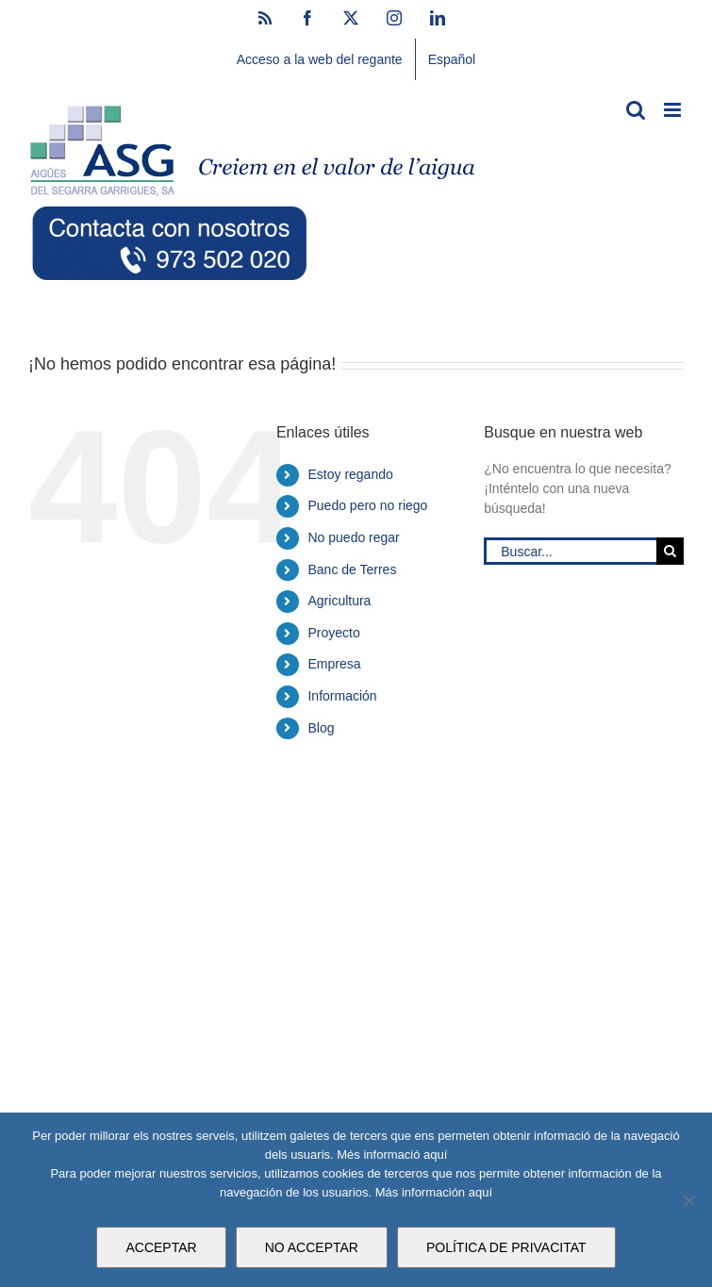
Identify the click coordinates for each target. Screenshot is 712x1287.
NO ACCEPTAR (311, 1247)
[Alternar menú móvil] (674, 110)
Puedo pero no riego (367, 505)
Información (341, 695)
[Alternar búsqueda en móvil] (635, 110)
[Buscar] (670, 551)
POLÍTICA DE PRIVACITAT (506, 1247)
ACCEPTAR (160, 1247)
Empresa (333, 663)
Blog (320, 727)
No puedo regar (353, 537)
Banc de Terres (351, 569)
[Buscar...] (570, 551)
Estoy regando (349, 474)
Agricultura (339, 600)
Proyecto (333, 632)
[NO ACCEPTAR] (688, 1200)
